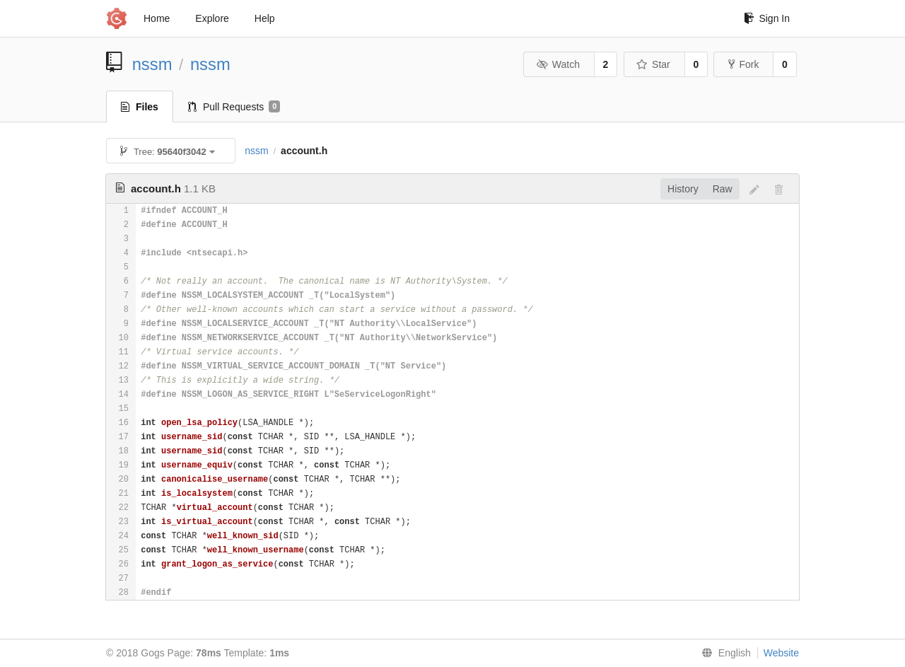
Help (265, 18)
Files (139, 106)
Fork (743, 64)
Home (157, 18)
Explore (211, 18)
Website (781, 653)
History (683, 189)
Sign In (767, 18)
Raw (722, 189)
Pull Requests (234, 106)
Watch (558, 64)
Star (653, 64)
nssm (152, 64)
